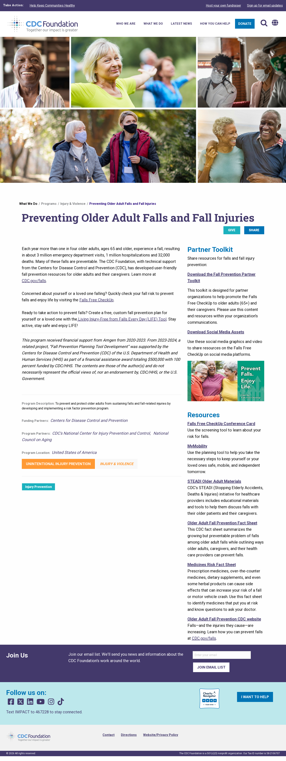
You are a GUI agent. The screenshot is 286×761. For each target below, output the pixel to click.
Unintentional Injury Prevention (58, 464)
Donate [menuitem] (244, 24)
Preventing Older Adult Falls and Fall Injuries (122, 204)
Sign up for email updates (265, 5)
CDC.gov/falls (34, 280)
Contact (109, 735)
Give (231, 230)
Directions (129, 735)
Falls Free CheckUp (96, 300)
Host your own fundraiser (223, 5)
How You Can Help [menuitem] (215, 23)
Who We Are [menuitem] (126, 23)
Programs (49, 204)
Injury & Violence (73, 204)
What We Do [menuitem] (153, 23)
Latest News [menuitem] (181, 23)
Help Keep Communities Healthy (52, 5)
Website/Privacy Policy (160, 735)
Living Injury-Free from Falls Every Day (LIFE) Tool (121, 319)
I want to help (255, 697)
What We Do (28, 204)
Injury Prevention (38, 487)
